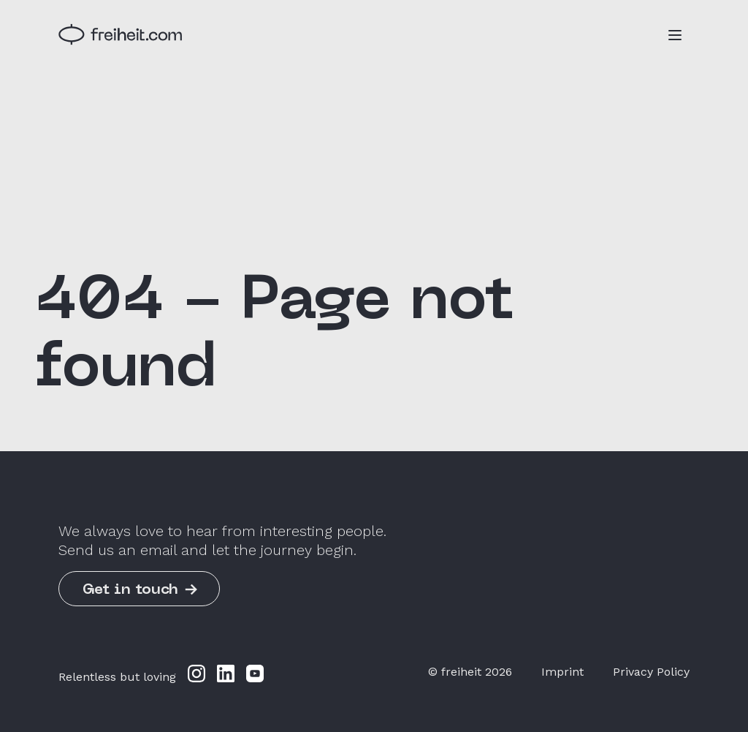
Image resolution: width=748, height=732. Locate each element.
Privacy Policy (651, 672)
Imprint (562, 672)
